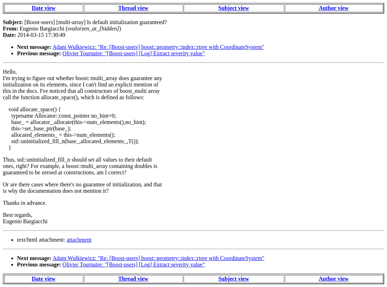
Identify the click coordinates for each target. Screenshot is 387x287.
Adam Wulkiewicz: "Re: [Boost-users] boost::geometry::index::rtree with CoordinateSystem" (158, 47)
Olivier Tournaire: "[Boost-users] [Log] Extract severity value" (134, 53)
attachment (79, 240)
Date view (44, 8)
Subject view (233, 8)
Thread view (133, 8)
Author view (334, 8)
